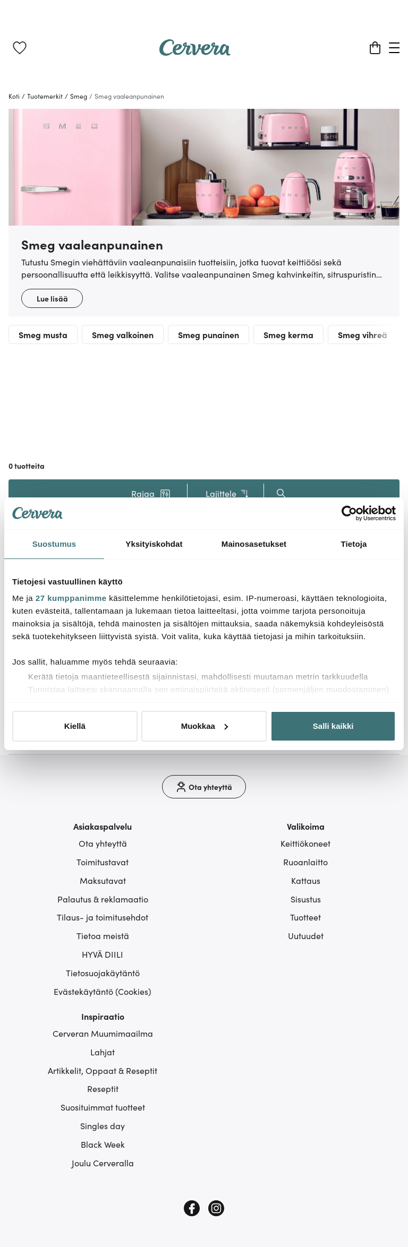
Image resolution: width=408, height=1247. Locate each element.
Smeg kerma (288, 334)
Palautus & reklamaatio (102, 899)
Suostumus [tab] (54, 543)
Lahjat (102, 1051)
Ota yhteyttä (103, 843)
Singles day (102, 1125)
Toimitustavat (102, 861)
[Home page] (195, 52)
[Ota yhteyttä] (204, 786)
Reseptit (102, 1088)
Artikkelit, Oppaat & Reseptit (102, 1070)
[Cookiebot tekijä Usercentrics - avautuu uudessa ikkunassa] (349, 513)
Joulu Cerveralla (103, 1162)
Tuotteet (305, 917)
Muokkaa (204, 725)
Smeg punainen (208, 334)
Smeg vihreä (362, 334)
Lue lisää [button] (52, 298)
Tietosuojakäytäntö (103, 972)
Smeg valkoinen (123, 334)
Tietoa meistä (102, 935)
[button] (151, 493)
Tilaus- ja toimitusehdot (102, 917)
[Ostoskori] (375, 48)
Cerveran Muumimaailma (103, 1033)
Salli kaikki (333, 725)
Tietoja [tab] (354, 543)
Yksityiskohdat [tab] (153, 543)
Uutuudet (306, 935)
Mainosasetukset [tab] (254, 543)
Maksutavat (103, 880)
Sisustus (306, 899)
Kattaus (305, 880)
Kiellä (75, 725)
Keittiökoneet (305, 843)
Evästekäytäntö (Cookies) (102, 991)
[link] (20, 48)
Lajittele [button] (228, 493)
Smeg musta (43, 334)
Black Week (103, 1144)
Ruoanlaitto (305, 861)
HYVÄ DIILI (102, 954)
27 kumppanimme (71, 598)
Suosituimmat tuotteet (103, 1107)
